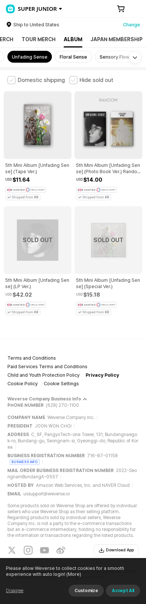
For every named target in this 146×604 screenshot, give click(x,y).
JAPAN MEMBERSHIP (116, 39)
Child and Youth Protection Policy (43, 375)
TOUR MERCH (38, 39)
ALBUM (73, 39)
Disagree (14, 590)
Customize (86, 590)
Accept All (123, 590)
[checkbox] (36, 80)
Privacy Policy (102, 375)
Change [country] (131, 24)
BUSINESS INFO (24, 462)
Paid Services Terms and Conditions (47, 366)
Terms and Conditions (31, 358)
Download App (116, 550)
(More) (73, 574)
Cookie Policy (22, 383)
